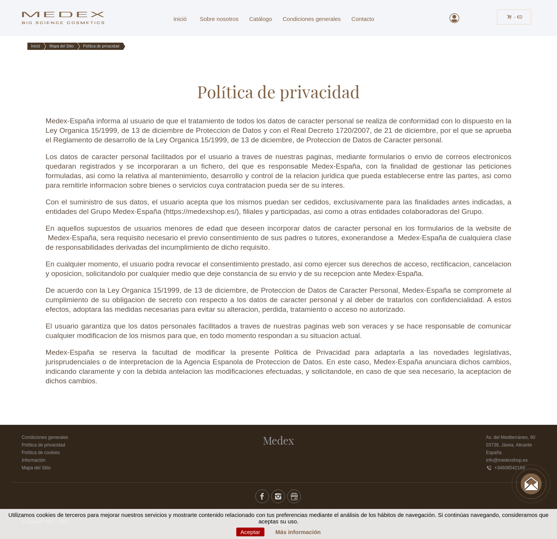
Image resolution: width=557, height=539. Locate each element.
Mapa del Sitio (36, 467)
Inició (180, 19)
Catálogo (260, 19)
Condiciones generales (312, 19)
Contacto (363, 19)
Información (34, 460)
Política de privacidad (43, 445)
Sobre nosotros (219, 19)
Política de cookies (41, 452)
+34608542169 (505, 467)
